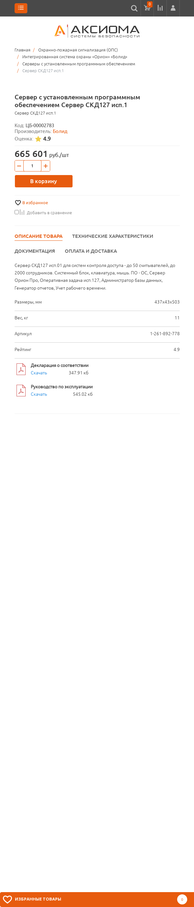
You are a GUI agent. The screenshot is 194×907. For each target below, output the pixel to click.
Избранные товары (38, 899)
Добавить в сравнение (43, 212)
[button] (173, 8)
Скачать (39, 372)
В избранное (35, 202)
